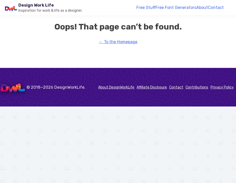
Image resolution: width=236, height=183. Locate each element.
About (202, 7)
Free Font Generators (175, 7)
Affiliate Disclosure (152, 87)
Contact (216, 7)
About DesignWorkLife (116, 87)
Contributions (197, 87)
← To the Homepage (118, 41)
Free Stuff (145, 7)
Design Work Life (36, 5)
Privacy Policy (222, 87)
